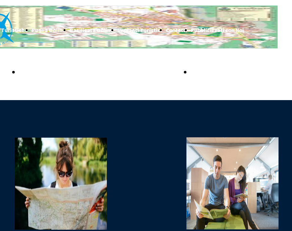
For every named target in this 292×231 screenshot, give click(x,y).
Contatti (176, 30)
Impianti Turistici (139, 30)
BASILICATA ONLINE (226, 73)
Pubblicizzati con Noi (217, 30)
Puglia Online (49, 30)
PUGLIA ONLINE (47, 73)
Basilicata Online (92, 30)
